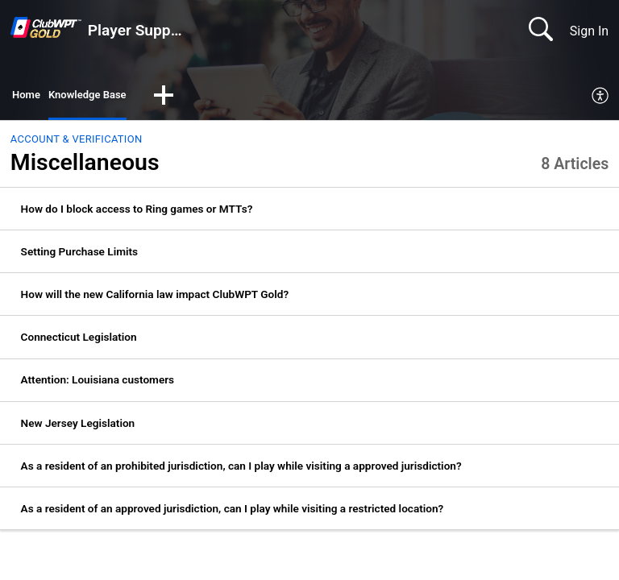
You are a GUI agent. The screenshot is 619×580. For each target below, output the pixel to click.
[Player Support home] (45, 27)
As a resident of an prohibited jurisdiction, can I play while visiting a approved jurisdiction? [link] (241, 469)
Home (29, 97)
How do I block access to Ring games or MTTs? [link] (137, 211)
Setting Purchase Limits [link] (80, 255)
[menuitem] (601, 98)
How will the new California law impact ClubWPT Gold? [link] (155, 298)
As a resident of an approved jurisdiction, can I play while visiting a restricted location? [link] (232, 512)
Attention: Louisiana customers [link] (97, 383)
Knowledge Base (103, 97)
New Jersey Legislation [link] (78, 426)
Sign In (589, 31)
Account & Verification (76, 143)
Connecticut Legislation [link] (79, 340)
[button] (188, 98)
